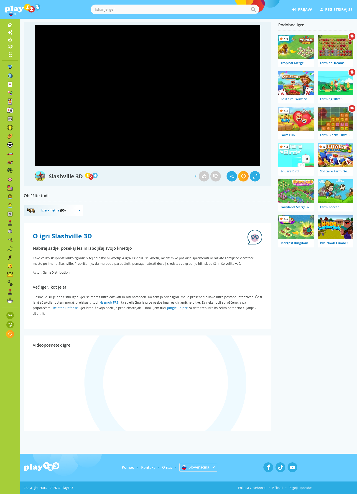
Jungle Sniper (177, 308)
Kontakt (148, 467)
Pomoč (128, 467)
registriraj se (336, 9)
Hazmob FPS (108, 302)
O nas (167, 467)
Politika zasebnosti (252, 488)
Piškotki (277, 488)
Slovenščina (195, 467)
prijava (302, 9)
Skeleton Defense (64, 308)
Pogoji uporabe (300, 488)
